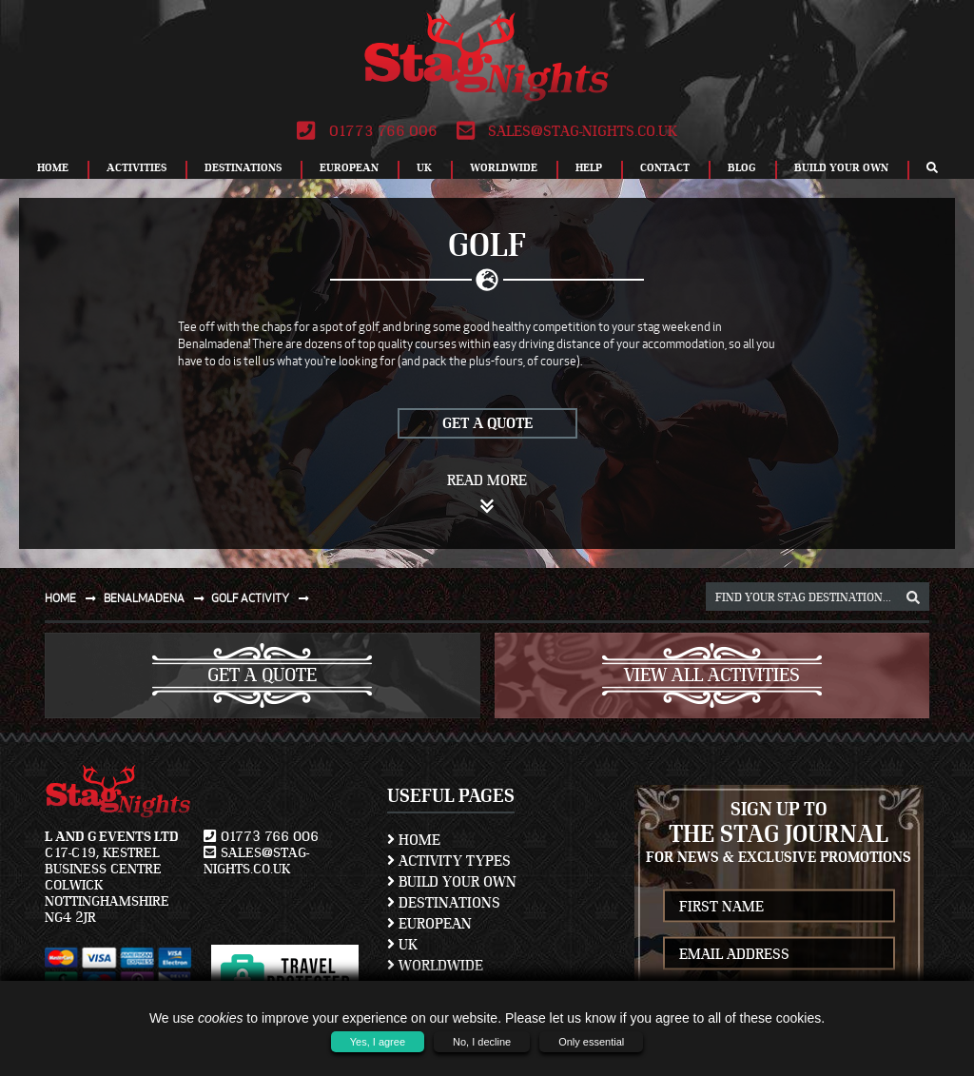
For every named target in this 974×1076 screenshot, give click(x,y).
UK (424, 167)
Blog (742, 167)
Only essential (591, 1041)
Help (588, 167)
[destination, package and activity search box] (817, 596)
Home (52, 167)
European (349, 167)
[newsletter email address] (779, 953)
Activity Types (449, 861)
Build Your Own (841, 167)
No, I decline (482, 1041)
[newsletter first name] (779, 906)
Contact (665, 167)
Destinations (243, 167)
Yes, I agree (377, 1041)
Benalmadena (158, 598)
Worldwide (503, 167)
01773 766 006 (367, 131)
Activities (136, 167)
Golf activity (264, 598)
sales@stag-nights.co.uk (567, 131)
